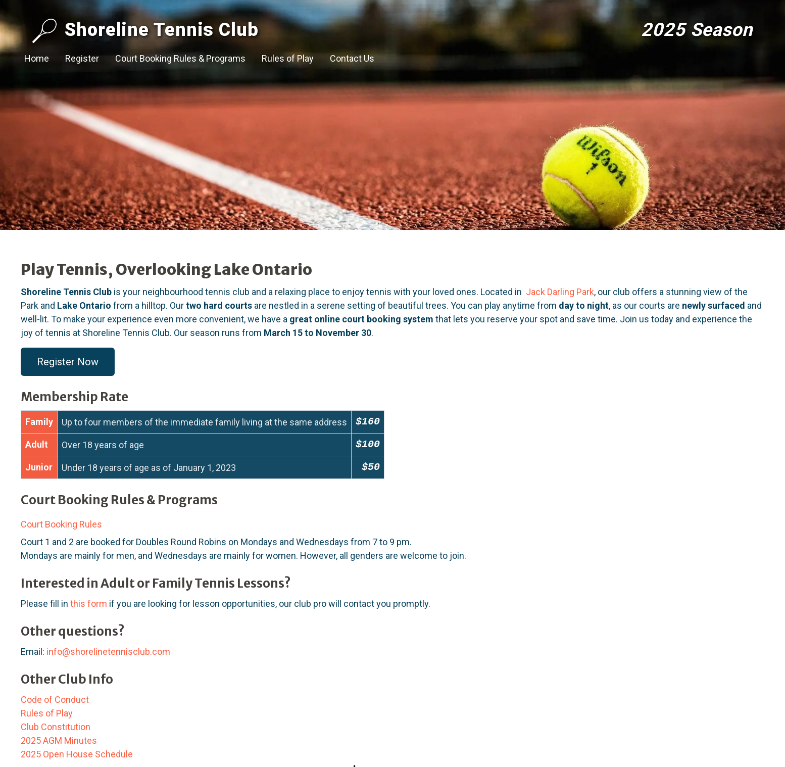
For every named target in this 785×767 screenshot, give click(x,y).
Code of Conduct (55, 699)
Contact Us (352, 58)
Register (82, 58)
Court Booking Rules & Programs (180, 58)
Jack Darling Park (560, 291)
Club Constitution (55, 727)
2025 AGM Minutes (59, 740)
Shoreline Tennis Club (145, 31)
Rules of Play (288, 58)
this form (88, 603)
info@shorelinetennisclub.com (108, 651)
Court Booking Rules (61, 524)
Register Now (68, 362)
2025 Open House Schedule (77, 754)
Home (36, 58)
